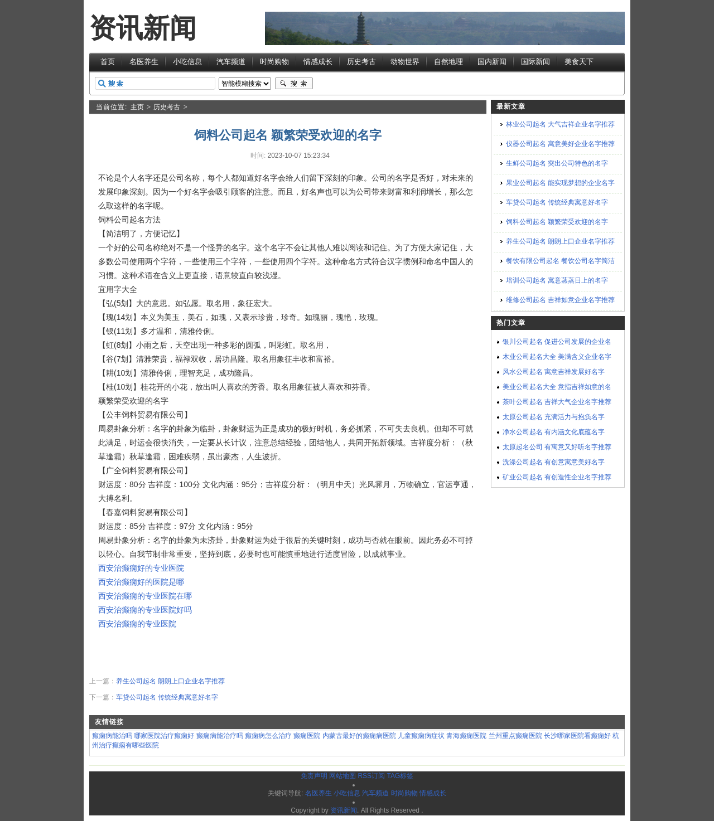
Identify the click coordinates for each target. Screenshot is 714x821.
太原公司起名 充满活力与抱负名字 (554, 417)
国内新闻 (491, 61)
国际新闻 (535, 61)
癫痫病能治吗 (112, 736)
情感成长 (317, 61)
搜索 (294, 83)
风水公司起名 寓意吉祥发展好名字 (554, 372)
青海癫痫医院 (466, 736)
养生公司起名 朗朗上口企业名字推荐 (170, 681)
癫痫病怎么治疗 (268, 736)
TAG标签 (400, 776)
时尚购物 (274, 61)
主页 (137, 107)
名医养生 (143, 61)
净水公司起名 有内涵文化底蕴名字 (554, 432)
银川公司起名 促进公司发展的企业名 (557, 342)
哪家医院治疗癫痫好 (164, 736)
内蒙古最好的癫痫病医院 (359, 736)
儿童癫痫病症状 (421, 736)
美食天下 (579, 61)
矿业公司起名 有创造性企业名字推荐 (557, 477)
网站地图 (342, 776)
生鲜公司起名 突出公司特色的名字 (557, 163)
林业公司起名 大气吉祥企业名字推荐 (560, 124)
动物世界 (404, 61)
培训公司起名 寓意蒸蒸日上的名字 (557, 280)
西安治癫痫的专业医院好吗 (145, 609)
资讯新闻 (142, 28)
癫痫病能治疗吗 (219, 736)
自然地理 (448, 61)
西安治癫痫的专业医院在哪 (145, 595)
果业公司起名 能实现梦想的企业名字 (560, 183)
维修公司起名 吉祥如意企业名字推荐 (560, 300)
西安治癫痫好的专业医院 (141, 567)
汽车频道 (230, 61)
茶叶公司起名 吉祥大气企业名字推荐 (557, 402)
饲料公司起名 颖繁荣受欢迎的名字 (557, 222)
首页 (107, 61)
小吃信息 (187, 61)
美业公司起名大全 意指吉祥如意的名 (557, 387)
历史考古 (361, 61)
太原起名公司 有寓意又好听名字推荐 (557, 447)
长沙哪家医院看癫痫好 (577, 736)
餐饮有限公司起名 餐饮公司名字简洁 (560, 261)
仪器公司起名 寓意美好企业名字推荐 (560, 144)
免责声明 (314, 776)
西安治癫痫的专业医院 (137, 623)
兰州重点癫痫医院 (515, 736)
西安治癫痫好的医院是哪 (141, 581)
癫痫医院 (306, 736)
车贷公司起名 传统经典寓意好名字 (167, 697)
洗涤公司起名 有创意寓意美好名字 (554, 462)
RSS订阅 (371, 776)
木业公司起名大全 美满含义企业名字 (557, 357)
